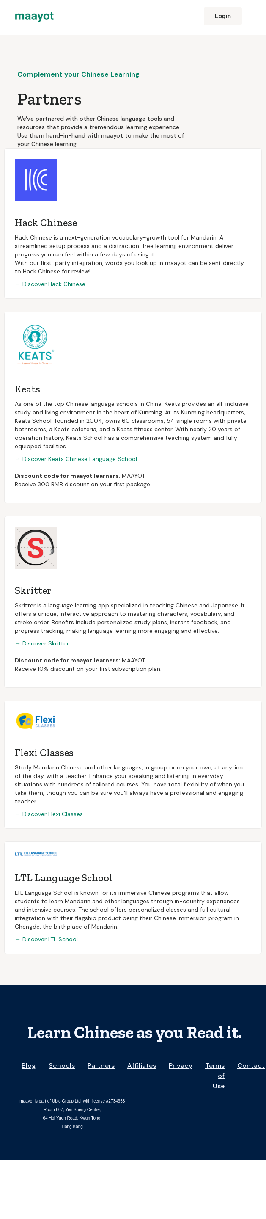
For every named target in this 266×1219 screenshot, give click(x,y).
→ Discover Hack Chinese (50, 284)
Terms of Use (215, 1075)
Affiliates (141, 1065)
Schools (62, 1065)
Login (223, 16)
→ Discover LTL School (46, 939)
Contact (251, 1065)
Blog (29, 1065)
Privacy (180, 1065)
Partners (101, 1065)
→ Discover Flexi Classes (49, 814)
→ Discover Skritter (42, 643)
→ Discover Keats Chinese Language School (76, 459)
